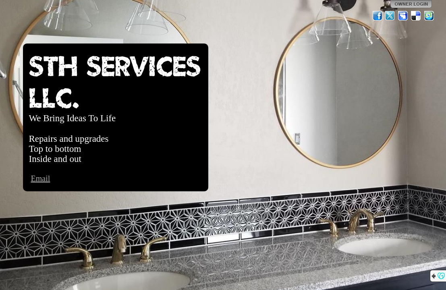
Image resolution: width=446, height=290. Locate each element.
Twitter (390, 15)
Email (40, 178)
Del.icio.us (416, 15)
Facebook (377, 15)
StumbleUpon (429, 15)
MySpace (403, 15)
